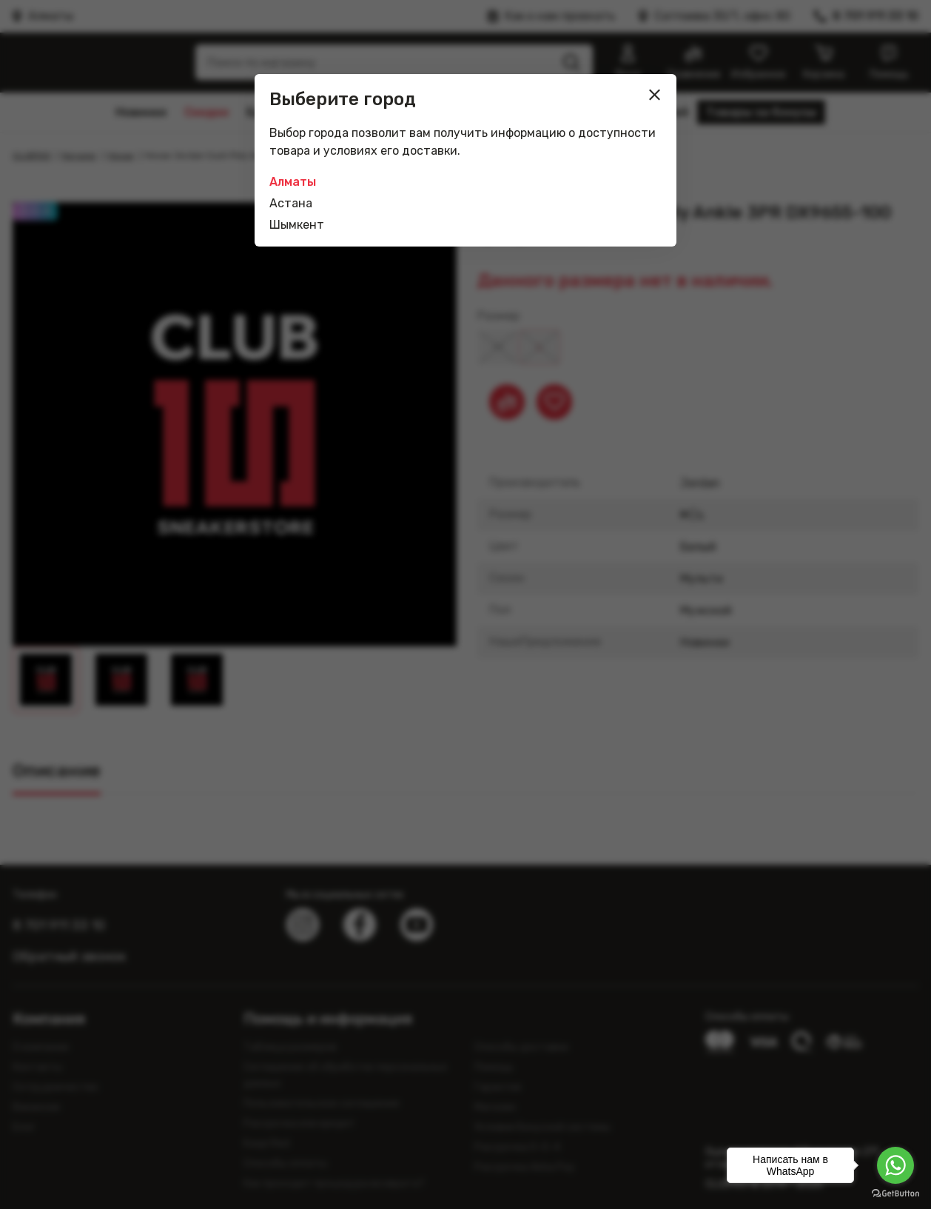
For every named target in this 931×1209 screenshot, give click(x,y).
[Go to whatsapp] (895, 1165)
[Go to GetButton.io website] (895, 1194)
